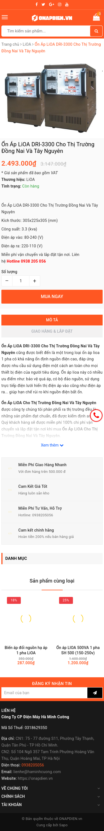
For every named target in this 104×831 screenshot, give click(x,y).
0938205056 (42, 515)
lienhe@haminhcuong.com (37, 772)
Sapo (63, 825)
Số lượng (9, 272)
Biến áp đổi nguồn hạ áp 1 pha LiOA (26, 650)
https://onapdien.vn (35, 778)
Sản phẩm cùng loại (52, 581)
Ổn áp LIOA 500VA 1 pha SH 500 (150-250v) (78, 650)
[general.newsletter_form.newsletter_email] (44, 692)
